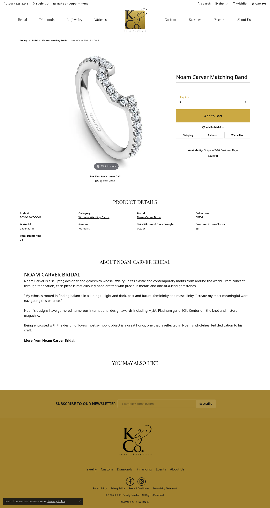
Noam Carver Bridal (149, 217)
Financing (144, 469)
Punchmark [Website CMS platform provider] (142, 502)
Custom (170, 20)
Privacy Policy (118, 488)
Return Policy (100, 488)
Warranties (237, 135)
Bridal (22, 20)
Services (195, 20)
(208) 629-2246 (105, 181)
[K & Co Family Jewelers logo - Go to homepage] (135, 20)
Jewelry (91, 469)
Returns (212, 135)
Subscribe (205, 403)
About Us (244, 20)
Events (219, 20)
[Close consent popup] (80, 501)
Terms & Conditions (139, 488)
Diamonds (46, 20)
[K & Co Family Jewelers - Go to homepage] (135, 441)
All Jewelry (74, 20)
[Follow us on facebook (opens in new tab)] (130, 481)
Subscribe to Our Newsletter (86, 404)
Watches (101, 20)
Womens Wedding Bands (54, 40)
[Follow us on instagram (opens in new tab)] (141, 481)
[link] (16, 3)
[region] (106, 109)
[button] (204, 3)
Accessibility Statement (165, 488)
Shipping (188, 135)
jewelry (24, 40)
